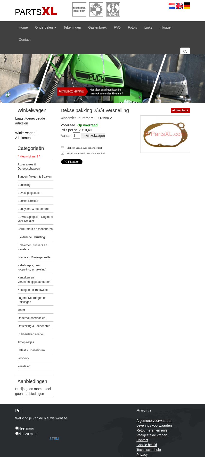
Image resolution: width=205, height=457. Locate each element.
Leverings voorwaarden (154, 425)
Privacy (142, 455)
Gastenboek (97, 27)
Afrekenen (23, 138)
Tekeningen (72, 27)
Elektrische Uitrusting (31, 237)
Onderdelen (45, 27)
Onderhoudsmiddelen (32, 318)
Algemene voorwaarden (154, 421)
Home (23, 27)
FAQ (117, 27)
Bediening (24, 185)
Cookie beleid (147, 445)
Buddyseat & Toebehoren (34, 209)
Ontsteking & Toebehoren (34, 326)
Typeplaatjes (26, 342)
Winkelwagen (25, 133)
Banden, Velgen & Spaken (35, 176)
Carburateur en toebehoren (35, 229)
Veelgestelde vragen (152, 435)
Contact (25, 39)
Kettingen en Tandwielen (33, 290)
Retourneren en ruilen (153, 430)
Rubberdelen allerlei (31, 334)
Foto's (132, 27)
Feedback (180, 110)
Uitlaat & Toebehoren (31, 350)
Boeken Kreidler (28, 201)
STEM (54, 439)
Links (148, 27)
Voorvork (23, 358)
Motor (21, 310)
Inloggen (165, 27)
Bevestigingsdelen (29, 193)
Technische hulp (149, 450)
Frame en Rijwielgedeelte (34, 257)
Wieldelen (24, 366)
